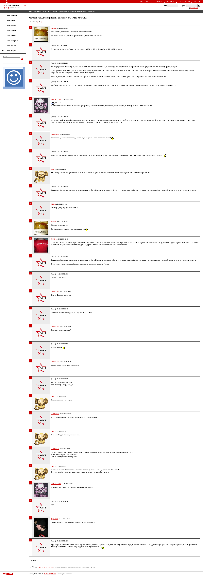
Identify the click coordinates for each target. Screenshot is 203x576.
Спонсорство (184, 1)
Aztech (53, 28)
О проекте (158, 1)
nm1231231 (55, 134)
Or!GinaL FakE (56, 99)
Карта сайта (145, 1)
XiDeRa (53, 204)
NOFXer (54, 239)
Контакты (170, 1)
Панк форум (47, 11)
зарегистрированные (45, 567)
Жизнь (55, 11)
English (197, 1)
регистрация (194, 8)
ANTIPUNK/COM (35, 11)
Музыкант (54, 519)
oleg (52, 169)
